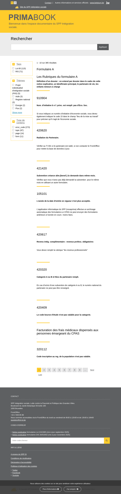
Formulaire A (45, 69)
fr (12, 3)
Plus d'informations (51, 489)
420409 (42, 307)
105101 (42, 193)
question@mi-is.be (18, 420)
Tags (18, 64)
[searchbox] (58, 440)
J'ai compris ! (72, 489)
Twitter (15, 470)
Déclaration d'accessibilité (21, 462)
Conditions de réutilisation (21, 458)
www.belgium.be (97, 3)
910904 (42, 98)
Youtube (15, 475)
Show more (17, 112)
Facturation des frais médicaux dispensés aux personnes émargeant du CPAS (67, 331)
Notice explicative (19, 432)
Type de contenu (20, 121)
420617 (42, 234)
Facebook (16, 473)
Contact (48, 3)
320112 (42, 349)
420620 (42, 130)
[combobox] (57, 441)
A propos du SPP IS (19, 454)
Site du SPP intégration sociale (33, 7)
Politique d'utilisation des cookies (24, 466)
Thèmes (20, 80)
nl (15, 3)
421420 (42, 168)
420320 (42, 269)
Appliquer (103, 47)
